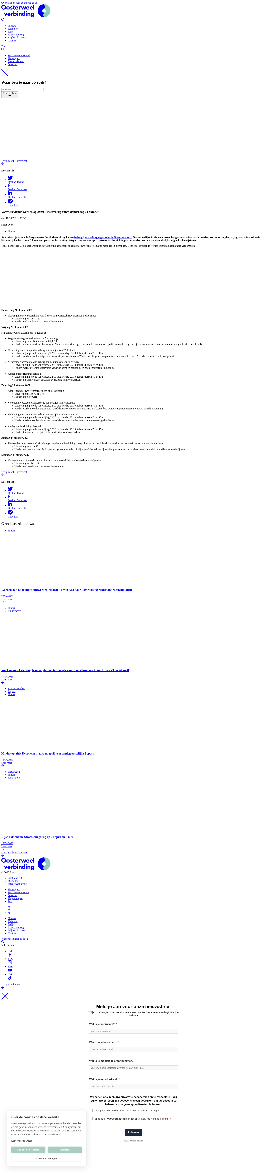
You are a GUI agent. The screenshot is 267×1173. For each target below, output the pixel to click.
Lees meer (133, 601)
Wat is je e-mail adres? (103, 1079)
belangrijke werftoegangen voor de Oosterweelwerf (103, 237)
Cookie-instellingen (46, 1158)
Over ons (12, 64)
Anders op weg (16, 34)
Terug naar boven (133, 986)
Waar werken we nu (18, 892)
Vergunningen (15, 898)
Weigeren (65, 1150)
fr (9, 909)
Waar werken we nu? (19, 55)
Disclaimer (13, 881)
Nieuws (12, 25)
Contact (12, 40)
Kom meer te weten (21, 1140)
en (9, 906)
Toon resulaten (10, 94)
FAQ (10, 31)
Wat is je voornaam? (102, 1024)
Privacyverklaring (17, 883)
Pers (10, 901)
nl (9, 912)
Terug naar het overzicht (133, 162)
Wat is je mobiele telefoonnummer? (111, 1061)
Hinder (11, 231)
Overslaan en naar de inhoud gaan (19, 2)
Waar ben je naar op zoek (133, 940)
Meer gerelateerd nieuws (133, 854)
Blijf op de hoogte (17, 37)
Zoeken (133, 48)
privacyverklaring (115, 1118)
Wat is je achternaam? (103, 1042)
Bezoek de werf (16, 61)
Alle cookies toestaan (28, 1150)
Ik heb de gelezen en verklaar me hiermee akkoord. (131, 1118)
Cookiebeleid (15, 878)
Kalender (13, 28)
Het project (14, 58)
